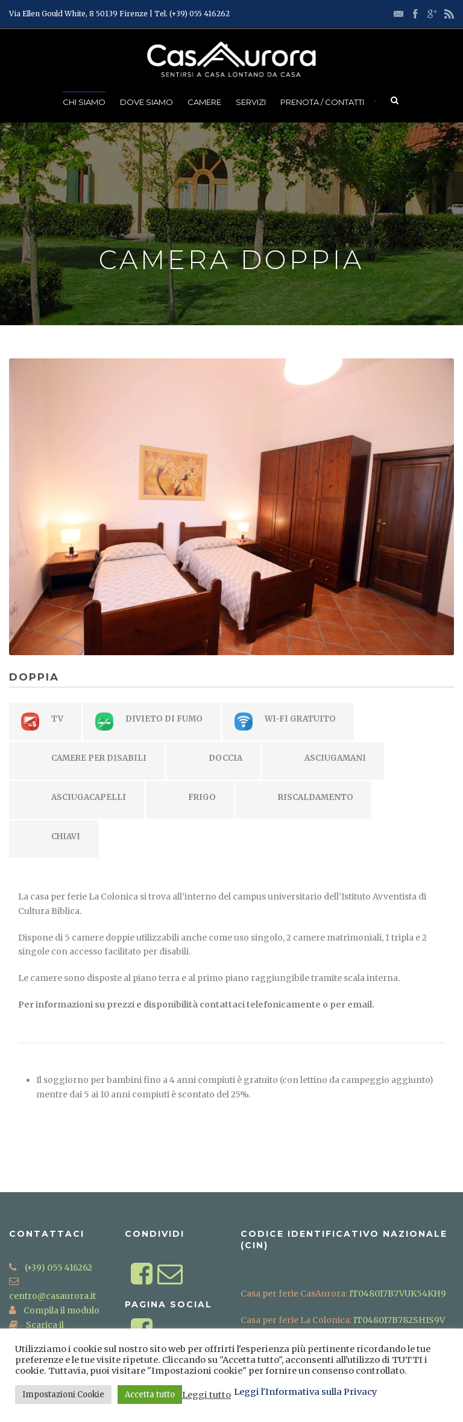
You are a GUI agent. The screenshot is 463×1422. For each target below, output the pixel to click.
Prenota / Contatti (322, 102)
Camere (204, 102)
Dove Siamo (146, 102)
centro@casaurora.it (52, 1295)
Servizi (251, 102)
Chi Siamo (84, 102)
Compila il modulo (60, 1310)
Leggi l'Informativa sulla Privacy (305, 1391)
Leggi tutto (206, 1394)
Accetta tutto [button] (150, 1394)
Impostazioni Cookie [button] (63, 1394)
